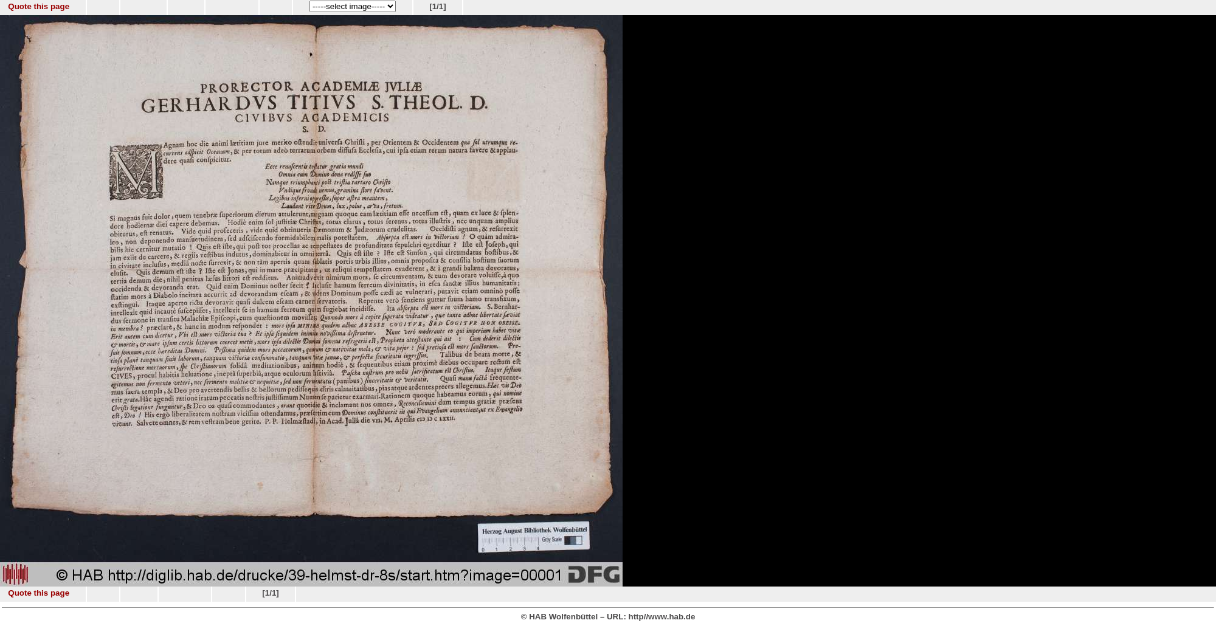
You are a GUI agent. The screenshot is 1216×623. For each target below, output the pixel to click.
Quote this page (38, 6)
